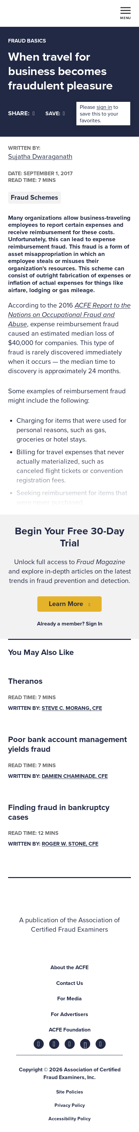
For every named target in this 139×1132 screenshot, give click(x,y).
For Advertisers (69, 1014)
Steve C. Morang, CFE (72, 708)
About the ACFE (69, 967)
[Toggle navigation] (125, 13)
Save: (55, 113)
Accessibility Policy (69, 1119)
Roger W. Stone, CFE (70, 844)
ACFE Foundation (70, 1029)
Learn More (66, 604)
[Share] (21, 113)
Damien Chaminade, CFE (75, 776)
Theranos (25, 681)
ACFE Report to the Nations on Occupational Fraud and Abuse (69, 315)
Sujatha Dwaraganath (40, 157)
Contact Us (69, 983)
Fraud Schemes (34, 198)
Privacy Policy (70, 1105)
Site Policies (69, 1092)
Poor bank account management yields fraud (67, 744)
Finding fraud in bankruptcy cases (58, 812)
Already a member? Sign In (69, 623)
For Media (69, 998)
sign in (104, 107)
